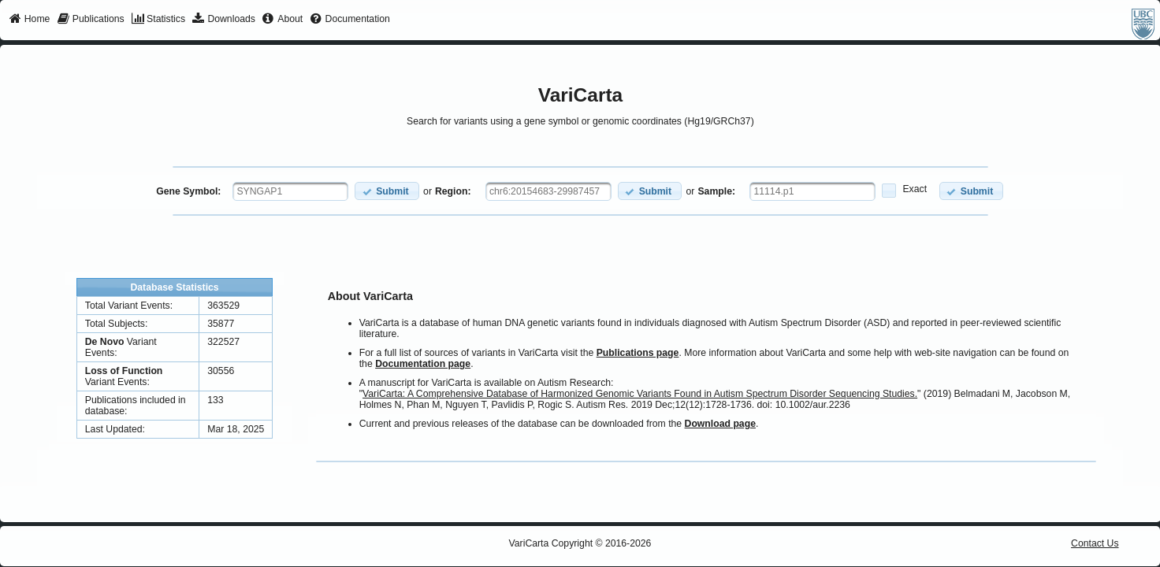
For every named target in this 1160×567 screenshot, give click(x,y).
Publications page (638, 352)
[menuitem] (30, 20)
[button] (386, 191)
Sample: (716, 191)
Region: (453, 191)
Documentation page (422, 363)
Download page (720, 423)
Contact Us (1095, 543)
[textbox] (290, 191)
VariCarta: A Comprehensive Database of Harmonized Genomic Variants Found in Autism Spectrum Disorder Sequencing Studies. (639, 393)
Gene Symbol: (188, 191)
